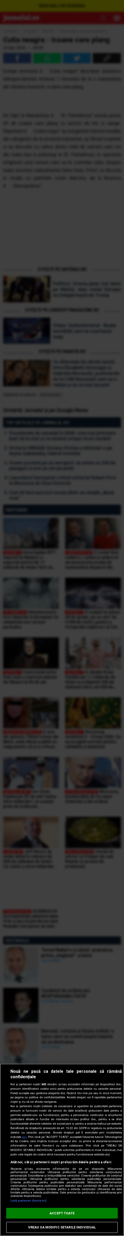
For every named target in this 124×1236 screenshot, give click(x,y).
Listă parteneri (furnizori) (28, 1200)
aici (24, 1137)
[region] (62, 1150)
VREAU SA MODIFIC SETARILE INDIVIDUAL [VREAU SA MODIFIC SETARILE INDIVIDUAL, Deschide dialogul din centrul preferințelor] (62, 1227)
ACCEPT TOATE (62, 1213)
